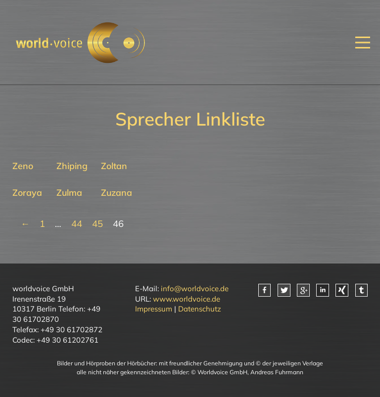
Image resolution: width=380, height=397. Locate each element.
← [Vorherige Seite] (25, 223)
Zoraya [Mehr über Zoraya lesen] (27, 192)
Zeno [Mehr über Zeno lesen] (22, 165)
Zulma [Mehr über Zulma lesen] (69, 192)
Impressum (153, 308)
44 (76, 223)
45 (97, 223)
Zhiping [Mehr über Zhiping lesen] (72, 165)
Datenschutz (199, 308)
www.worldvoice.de (186, 299)
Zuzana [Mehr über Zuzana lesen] (116, 192)
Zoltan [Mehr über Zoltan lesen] (114, 165)
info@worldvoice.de (195, 288)
